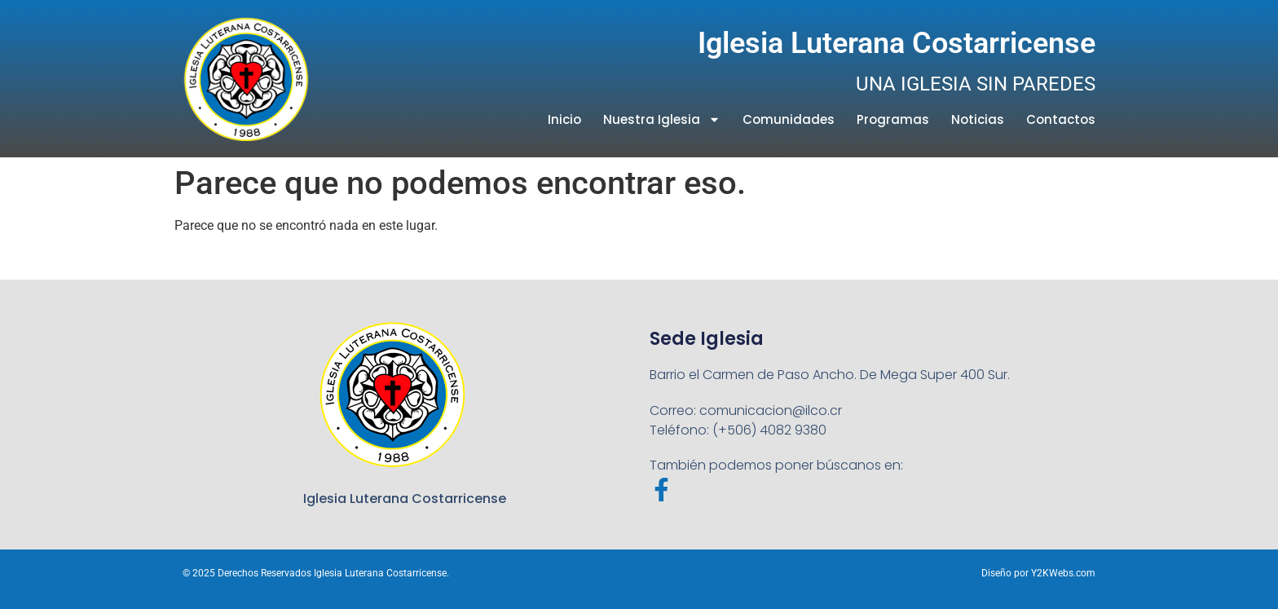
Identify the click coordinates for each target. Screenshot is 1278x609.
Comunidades (789, 119)
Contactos (1060, 119)
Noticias (977, 119)
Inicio (564, 119)
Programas (893, 119)
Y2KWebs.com (1063, 573)
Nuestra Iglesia (662, 119)
